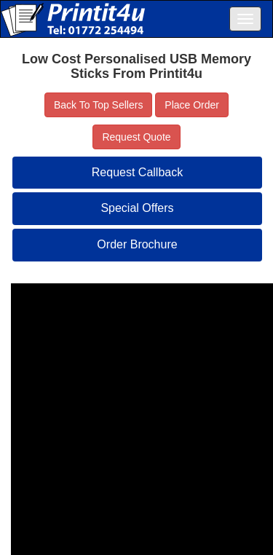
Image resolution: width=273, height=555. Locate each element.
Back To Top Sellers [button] (98, 105)
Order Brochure (137, 244)
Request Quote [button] (136, 137)
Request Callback (137, 172)
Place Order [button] (192, 105)
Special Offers (136, 208)
